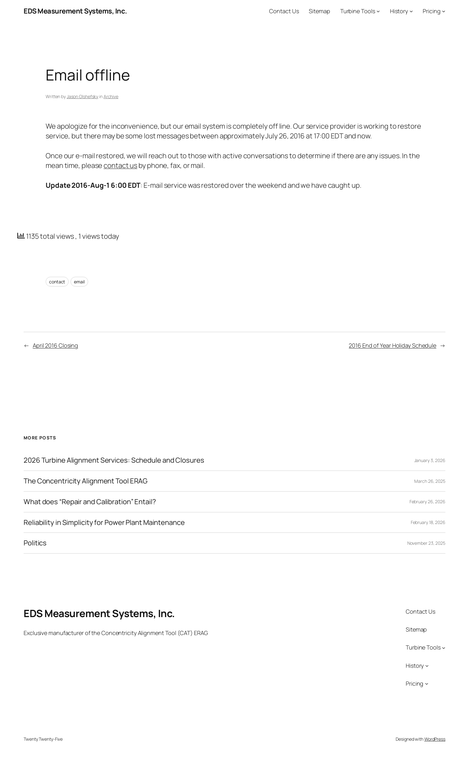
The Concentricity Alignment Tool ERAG (86, 481)
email (79, 282)
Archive (111, 96)
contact (57, 282)
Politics (35, 543)
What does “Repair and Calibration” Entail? (90, 502)
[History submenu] (411, 11)
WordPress (434, 739)
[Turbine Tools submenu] (378, 11)
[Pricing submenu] (443, 11)
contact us (120, 165)
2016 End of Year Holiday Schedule (392, 345)
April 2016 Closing (55, 345)
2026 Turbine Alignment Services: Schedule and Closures (114, 460)
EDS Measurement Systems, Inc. (75, 11)
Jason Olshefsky (83, 96)
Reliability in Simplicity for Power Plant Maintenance (104, 523)
